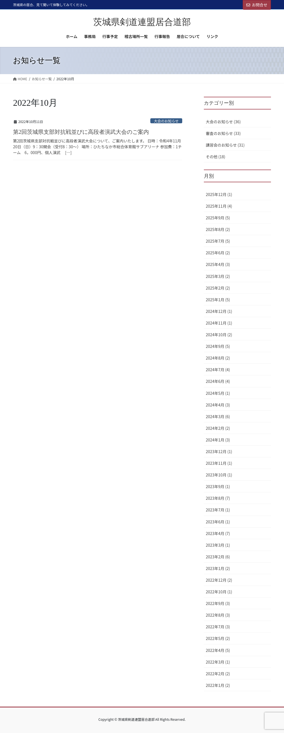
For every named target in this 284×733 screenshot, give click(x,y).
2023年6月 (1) (218, 521)
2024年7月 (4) (218, 369)
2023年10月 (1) (219, 475)
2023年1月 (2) (218, 568)
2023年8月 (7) (218, 498)
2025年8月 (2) (218, 229)
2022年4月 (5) (218, 650)
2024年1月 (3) (218, 440)
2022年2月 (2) (218, 673)
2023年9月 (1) (218, 486)
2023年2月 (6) (218, 556)
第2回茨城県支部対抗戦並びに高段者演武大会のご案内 (81, 132)
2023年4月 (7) (218, 533)
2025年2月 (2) (218, 288)
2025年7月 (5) (218, 241)
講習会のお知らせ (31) (225, 145)
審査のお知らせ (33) (223, 133)
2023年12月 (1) (219, 451)
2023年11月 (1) (219, 463)
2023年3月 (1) (218, 545)
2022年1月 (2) (218, 685)
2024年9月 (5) (218, 346)
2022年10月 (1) (219, 591)
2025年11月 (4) (219, 206)
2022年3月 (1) (218, 662)
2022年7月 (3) (218, 626)
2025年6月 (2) (218, 252)
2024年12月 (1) (219, 311)
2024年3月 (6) (218, 416)
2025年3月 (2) (218, 276)
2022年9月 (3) (218, 603)
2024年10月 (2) (219, 334)
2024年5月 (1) (218, 393)
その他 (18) (215, 156)
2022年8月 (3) (218, 615)
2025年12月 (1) (219, 194)
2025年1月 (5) (218, 299)
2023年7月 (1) (218, 510)
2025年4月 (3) (218, 264)
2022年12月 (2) (219, 580)
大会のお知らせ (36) (223, 121)
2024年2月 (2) (218, 428)
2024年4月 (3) (218, 405)
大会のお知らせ (166, 121)
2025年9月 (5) (218, 217)
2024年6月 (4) (218, 381)
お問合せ (256, 4)
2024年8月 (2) (218, 358)
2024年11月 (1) (219, 323)
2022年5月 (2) (218, 638)
